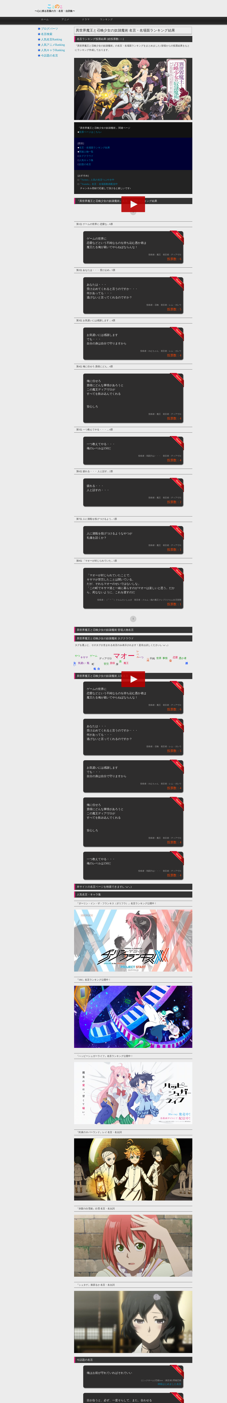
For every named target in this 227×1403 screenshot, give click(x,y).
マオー (124, 656)
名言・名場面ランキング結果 (94, 147)
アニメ (65, 19)
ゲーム (93, 655)
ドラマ (86, 19)
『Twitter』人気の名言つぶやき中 (96, 180)
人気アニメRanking (53, 44)
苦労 (106, 663)
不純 (152, 658)
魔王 (126, 663)
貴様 (112, 663)
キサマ (84, 657)
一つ (140, 657)
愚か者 (182, 658)
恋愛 (175, 657)
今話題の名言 (49, 55)
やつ (77, 655)
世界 (158, 658)
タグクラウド (86, 156)
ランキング (106, 19)
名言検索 (46, 34)
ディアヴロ (105, 658)
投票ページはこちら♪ (90, 132)
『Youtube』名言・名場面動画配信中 (98, 184)
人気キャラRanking (53, 50)
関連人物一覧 (86, 151)
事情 (165, 658)
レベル (138, 653)
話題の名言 (85, 164)
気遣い (82, 663)
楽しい (74, 662)
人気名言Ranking (51, 39)
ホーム (45, 19)
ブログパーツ (49, 28)
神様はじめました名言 (169, 1384)
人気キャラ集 (86, 160)
